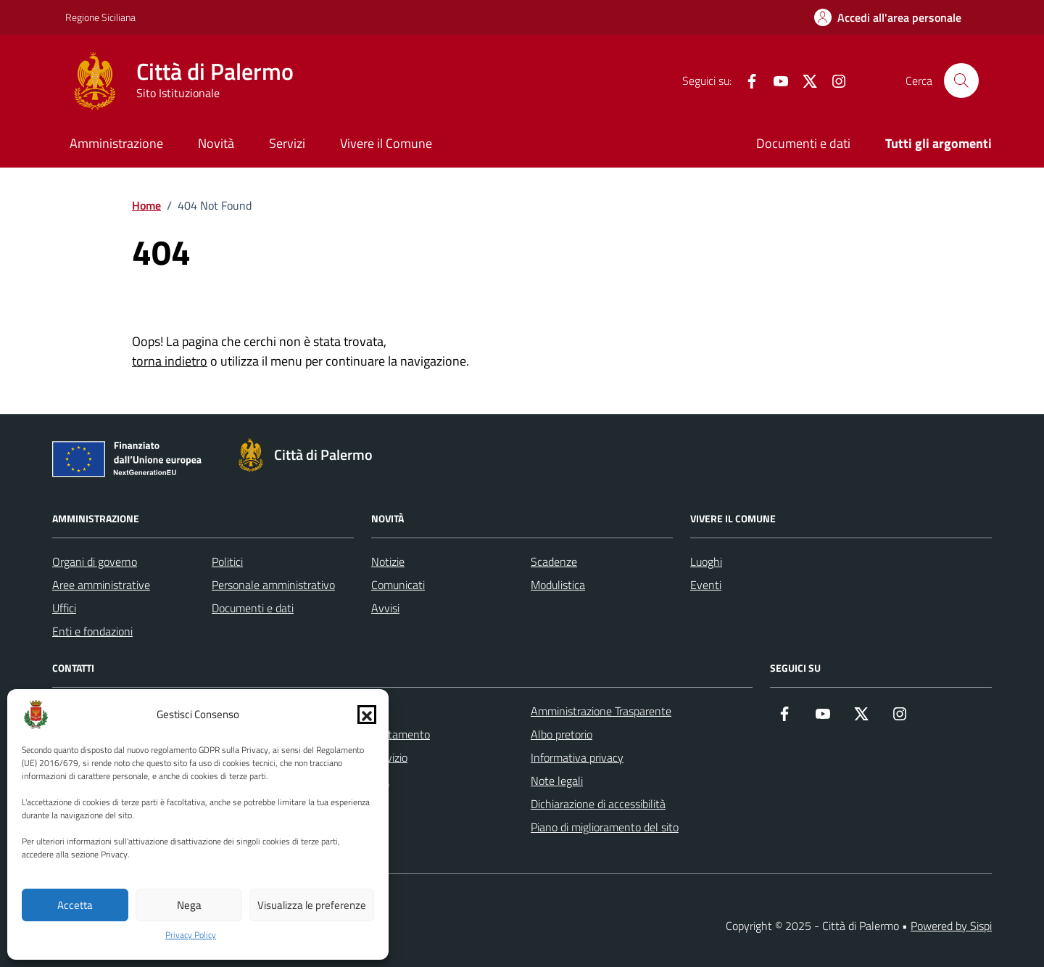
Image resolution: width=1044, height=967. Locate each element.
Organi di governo (94, 561)
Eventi (705, 584)
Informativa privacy (577, 757)
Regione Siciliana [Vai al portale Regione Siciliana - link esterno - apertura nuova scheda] (100, 17)
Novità (216, 143)
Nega (189, 905)
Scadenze (554, 561)
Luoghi (706, 561)
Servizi (287, 143)
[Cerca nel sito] (961, 80)
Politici (227, 561)
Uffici (64, 608)
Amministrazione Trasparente (601, 711)
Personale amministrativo (273, 584)
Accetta (75, 905)
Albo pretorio (561, 734)
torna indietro (169, 361)
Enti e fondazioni (92, 631)
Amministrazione (116, 143)
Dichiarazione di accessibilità (598, 803)
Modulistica (558, 584)
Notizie (388, 561)
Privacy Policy (190, 935)
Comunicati (398, 584)
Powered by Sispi (951, 925)
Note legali (557, 780)
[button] (367, 714)
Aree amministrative (101, 584)
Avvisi (385, 608)
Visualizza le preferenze (311, 905)
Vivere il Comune (386, 143)
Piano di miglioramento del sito (605, 827)
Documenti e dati (803, 143)
